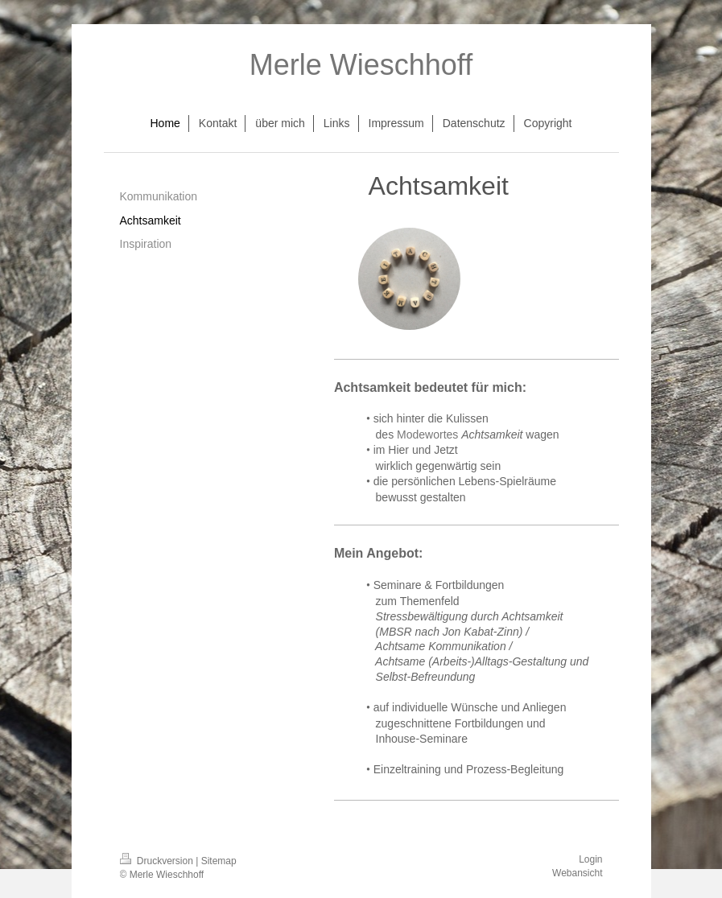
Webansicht (577, 873)
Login (590, 859)
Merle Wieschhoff (361, 64)
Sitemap (219, 861)
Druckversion (158, 861)
